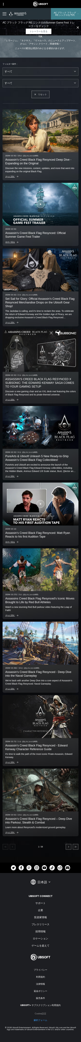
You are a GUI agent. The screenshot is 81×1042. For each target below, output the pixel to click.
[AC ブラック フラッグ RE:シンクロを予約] (66, 14)
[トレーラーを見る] (38, 31)
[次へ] (68, 847)
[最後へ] (75, 847)
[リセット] (40, 94)
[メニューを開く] (4, 13)
